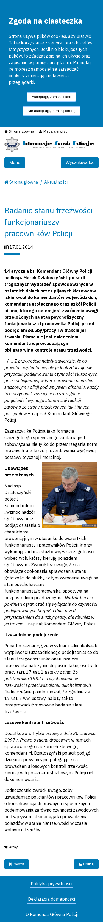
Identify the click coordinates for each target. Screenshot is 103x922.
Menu (14, 162)
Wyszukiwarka (80, 162)
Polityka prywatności (51, 883)
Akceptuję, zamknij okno (51, 97)
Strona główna (23, 182)
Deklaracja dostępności (51, 899)
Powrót (16, 864)
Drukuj (86, 864)
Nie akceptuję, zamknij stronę (51, 111)
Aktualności (56, 182)
